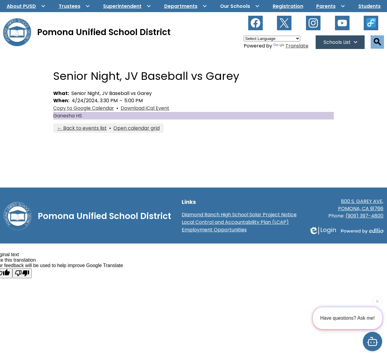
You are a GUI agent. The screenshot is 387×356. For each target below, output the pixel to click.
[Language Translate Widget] (272, 38)
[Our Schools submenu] (240, 6)
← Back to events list (82, 128)
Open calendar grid (136, 128)
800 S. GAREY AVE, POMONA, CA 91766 (360, 205)
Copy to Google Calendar (83, 108)
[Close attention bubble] (377, 301)
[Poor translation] (22, 273)
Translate (290, 45)
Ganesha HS (67, 115)
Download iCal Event (145, 108)
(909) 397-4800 (364, 215)
